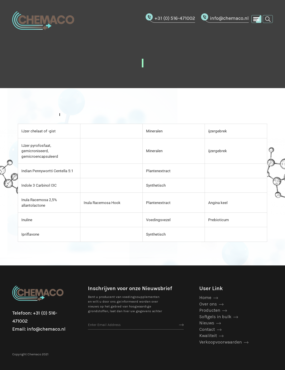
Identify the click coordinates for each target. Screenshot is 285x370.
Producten (209, 310)
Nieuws (206, 323)
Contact (207, 329)
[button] (268, 19)
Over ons (208, 304)
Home (205, 297)
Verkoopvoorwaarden (220, 342)
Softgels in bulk (215, 316)
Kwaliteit (208, 335)
